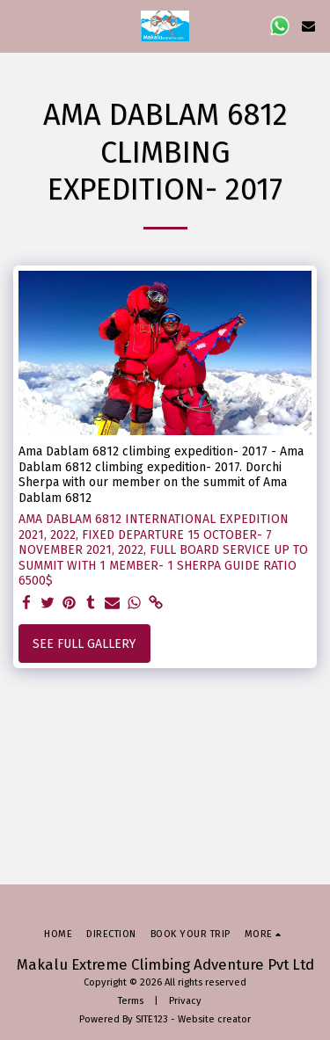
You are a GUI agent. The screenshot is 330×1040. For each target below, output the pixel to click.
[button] (19, 25)
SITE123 (152, 1019)
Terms (130, 1001)
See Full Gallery (84, 643)
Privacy (185, 1001)
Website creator (214, 1019)
